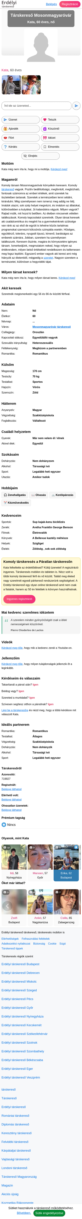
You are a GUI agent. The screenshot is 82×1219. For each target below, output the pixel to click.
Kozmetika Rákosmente (17, 1203)
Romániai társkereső (15, 1115)
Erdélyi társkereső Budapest (20, 964)
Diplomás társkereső (15, 1124)
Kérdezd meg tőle (12, 647)
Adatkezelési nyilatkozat (16, 943)
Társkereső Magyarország (19, 1176)
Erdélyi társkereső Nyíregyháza (23, 1016)
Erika (64, 873)
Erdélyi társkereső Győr (17, 1007)
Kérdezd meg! (59, 169)
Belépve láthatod (12, 789)
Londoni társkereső (14, 1168)
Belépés (51, 4)
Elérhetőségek (10, 938)
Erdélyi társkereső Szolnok (19, 1042)
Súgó (62, 943)
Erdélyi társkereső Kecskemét (22, 1025)
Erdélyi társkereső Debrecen (21, 973)
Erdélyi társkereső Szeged (19, 990)
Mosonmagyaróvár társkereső (51, 326)
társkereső (8, 189)
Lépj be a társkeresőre (15, 710)
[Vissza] (7, 861)
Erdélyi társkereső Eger (17, 1068)
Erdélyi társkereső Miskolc (19, 981)
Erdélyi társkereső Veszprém (21, 1077)
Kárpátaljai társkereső (16, 1150)
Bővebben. (24, 1213)
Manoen (38, 873)
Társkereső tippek (12, 948)
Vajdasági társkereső (16, 1159)
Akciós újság (10, 1194)
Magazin (7, 1185)
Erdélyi (9, 5)
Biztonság (39, 943)
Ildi (12, 873)
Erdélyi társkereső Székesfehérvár (25, 1034)
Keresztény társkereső (17, 1133)
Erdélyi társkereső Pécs (17, 999)
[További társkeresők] (75, 861)
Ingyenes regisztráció (19, 599)
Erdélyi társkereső (14, 1107)
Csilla (64, 918)
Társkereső (9, 1098)
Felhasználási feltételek (36, 938)
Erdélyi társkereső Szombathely (23, 1051)
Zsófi (14, 918)
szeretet (48, 257)
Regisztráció (69, 4)
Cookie (52, 943)
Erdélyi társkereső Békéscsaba (22, 1060)
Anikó (38, 918)
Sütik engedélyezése (49, 1213)
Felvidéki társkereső (15, 1142)
